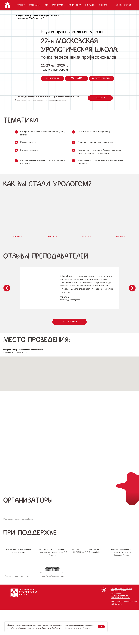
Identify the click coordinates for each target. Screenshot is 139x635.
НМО (46, 5)
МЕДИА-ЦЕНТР (74, 5)
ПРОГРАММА (34, 5)
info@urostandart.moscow (121, 614)
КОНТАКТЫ (90, 5)
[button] (18, 236)
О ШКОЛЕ (103, 5)
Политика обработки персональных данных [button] (120, 622)
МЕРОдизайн (116, 629)
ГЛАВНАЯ (21, 5)
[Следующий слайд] (132, 288)
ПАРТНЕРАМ (57, 5)
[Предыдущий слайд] (6, 288)
